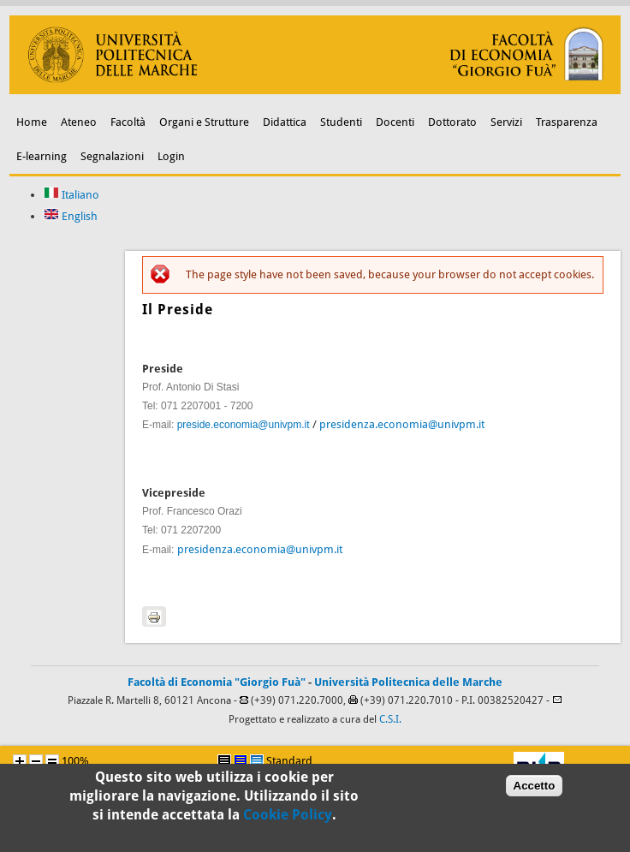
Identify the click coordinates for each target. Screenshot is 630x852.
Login (171, 156)
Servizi (506, 122)
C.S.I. (390, 719)
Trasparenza (566, 122)
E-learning (41, 156)
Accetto (535, 790)
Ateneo (79, 122)
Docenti (395, 122)
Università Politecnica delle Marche (408, 682)
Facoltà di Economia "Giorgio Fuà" (217, 682)
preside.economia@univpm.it (243, 425)
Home (31, 122)
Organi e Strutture (204, 122)
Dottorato (452, 122)
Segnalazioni (112, 156)
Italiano (71, 194)
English (71, 216)
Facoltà (128, 122)
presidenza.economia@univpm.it (401, 424)
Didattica (284, 122)
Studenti (341, 122)
